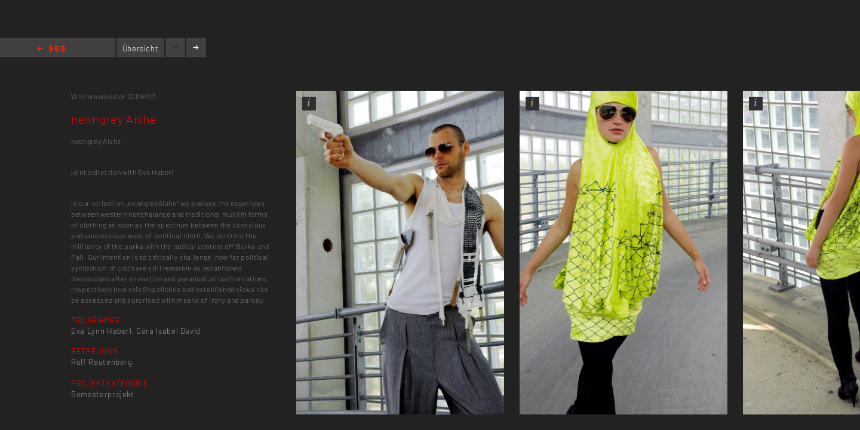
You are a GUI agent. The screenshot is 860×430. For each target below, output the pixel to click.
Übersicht (140, 48)
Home (51, 49)
